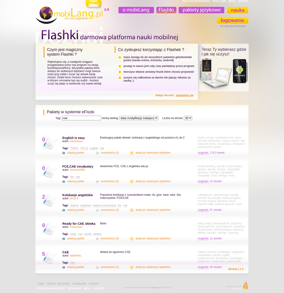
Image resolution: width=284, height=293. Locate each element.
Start (41, 284)
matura (74, 205)
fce (72, 176)
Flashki (94, 284)
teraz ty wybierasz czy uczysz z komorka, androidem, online (223, 73)
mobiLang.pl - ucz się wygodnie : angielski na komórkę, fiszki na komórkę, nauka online (73, 12)
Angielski (203, 152)
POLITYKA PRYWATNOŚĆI (196, 1)
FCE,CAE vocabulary (77, 166)
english (94, 148)
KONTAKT (243, 1)
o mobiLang (134, 10)
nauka (237, 10)
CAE (65, 252)
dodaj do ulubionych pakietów (152, 152)
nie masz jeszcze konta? (233, 25)
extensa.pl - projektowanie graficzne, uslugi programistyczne (235, 286)
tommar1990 (77, 169)
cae (102, 148)
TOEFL (74, 148)
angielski (85, 205)
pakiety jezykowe (58, 284)
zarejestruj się (184, 95)
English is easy (73, 138)
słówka (97, 234)
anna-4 (74, 198)
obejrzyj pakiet (75, 152)
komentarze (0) (110, 152)
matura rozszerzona (104, 205)
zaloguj (232, 20)
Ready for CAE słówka (78, 223)
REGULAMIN (219, 1)
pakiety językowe (201, 10)
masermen (76, 227)
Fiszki (166, 10)
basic (73, 234)
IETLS (84, 148)
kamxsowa (76, 141)
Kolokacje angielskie (77, 195)
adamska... (76, 255)
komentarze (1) (110, 267)
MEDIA (231, 1)
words (87, 234)
